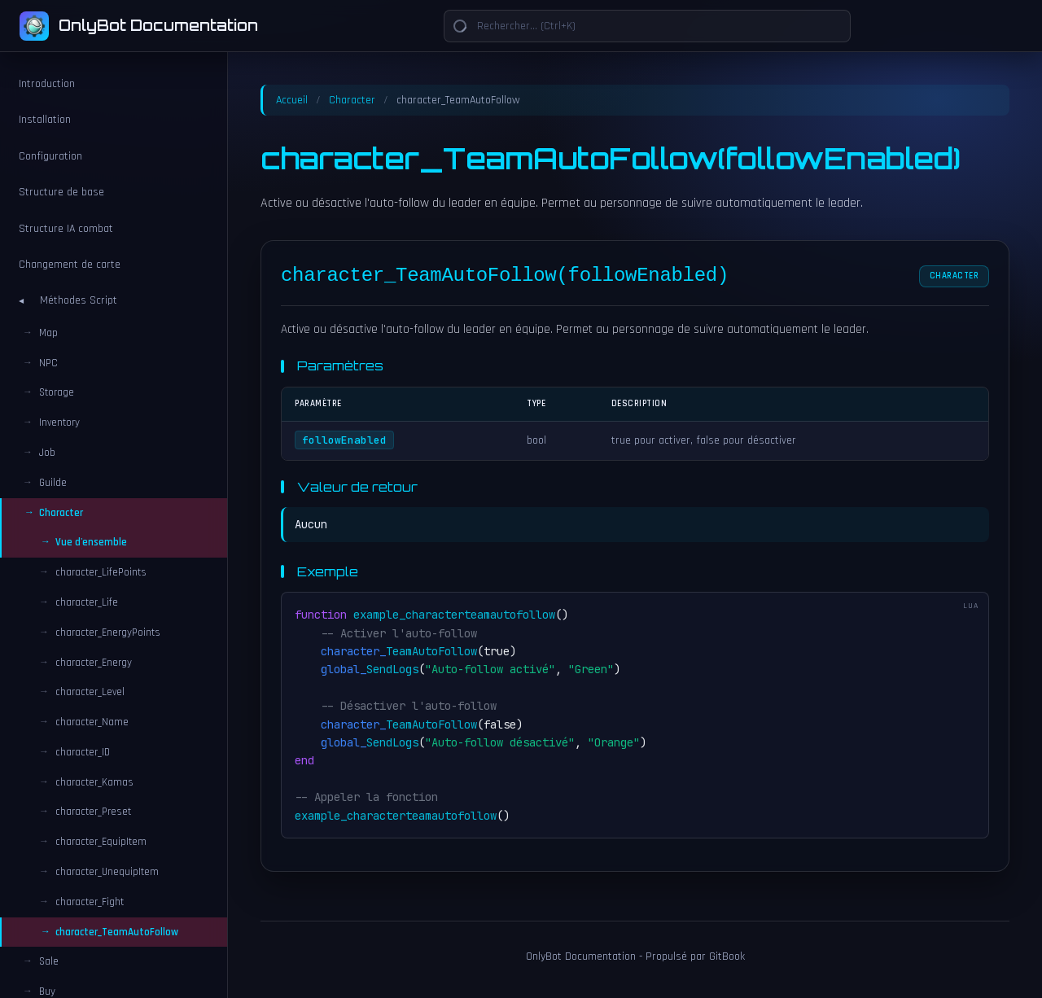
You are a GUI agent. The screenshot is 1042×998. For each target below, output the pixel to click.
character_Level (90, 691)
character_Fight (89, 901)
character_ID (82, 752)
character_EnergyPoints (107, 632)
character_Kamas (94, 782)
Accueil (292, 100)
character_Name (92, 722)
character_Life (86, 602)
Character (352, 100)
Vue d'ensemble (91, 542)
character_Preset (93, 811)
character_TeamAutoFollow (116, 932)
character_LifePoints (101, 572)
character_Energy (93, 662)
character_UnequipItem (107, 871)
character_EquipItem (101, 841)
